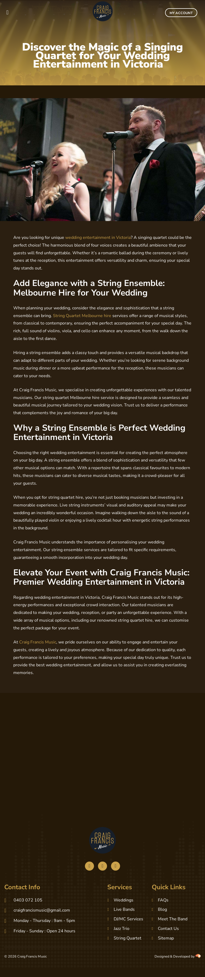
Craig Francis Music (37, 642)
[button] (7, 13)
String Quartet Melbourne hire (82, 316)
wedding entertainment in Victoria (98, 237)
